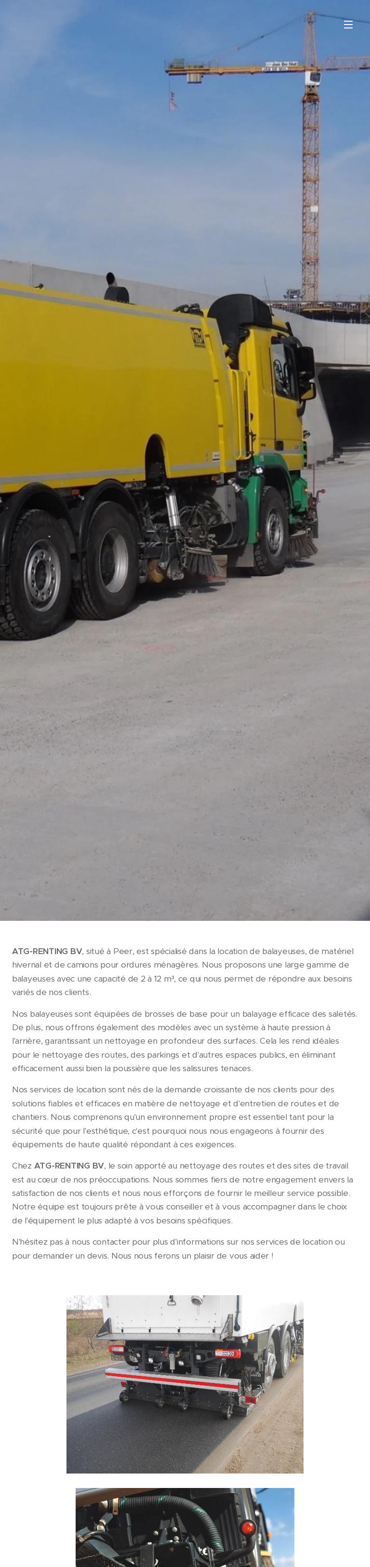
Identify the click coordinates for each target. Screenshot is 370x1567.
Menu (348, 24)
